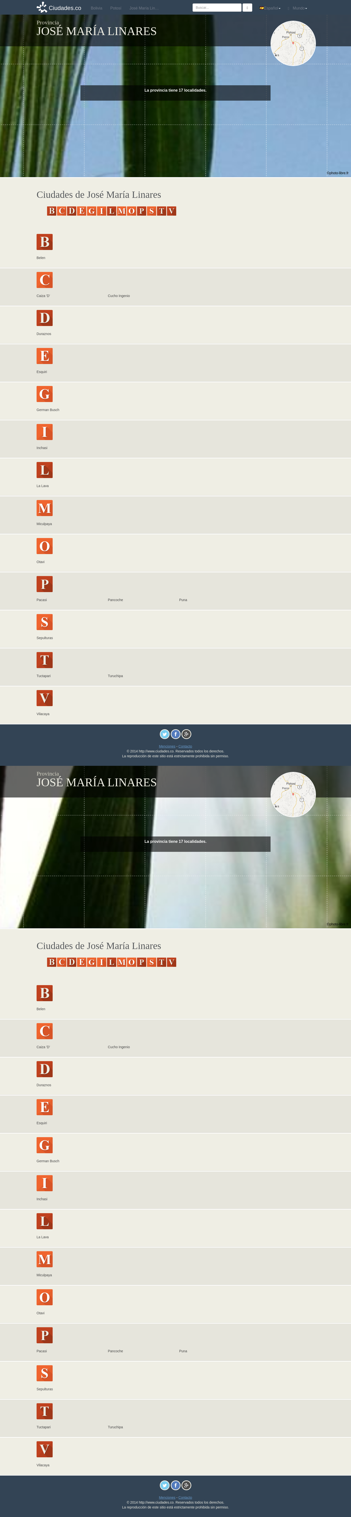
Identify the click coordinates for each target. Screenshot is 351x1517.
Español (270, 8)
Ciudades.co (65, 8)
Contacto (185, 746)
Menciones (167, 746)
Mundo (297, 8)
